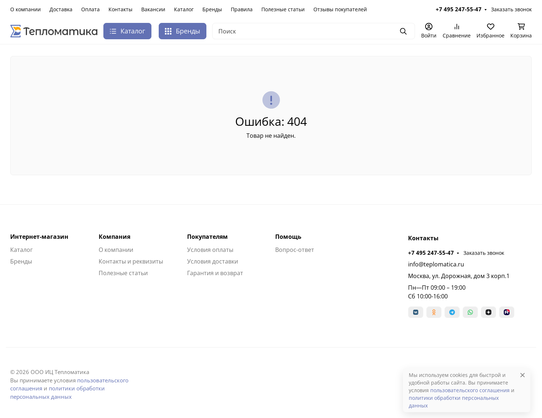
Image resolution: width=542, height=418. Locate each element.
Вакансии (153, 9)
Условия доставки (212, 261)
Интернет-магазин (39, 237)
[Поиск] (313, 31)
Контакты (120, 9)
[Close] (523, 375)
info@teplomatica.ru (436, 264)
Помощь (288, 237)
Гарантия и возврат (215, 273)
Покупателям (207, 237)
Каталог (184, 9)
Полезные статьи (283, 9)
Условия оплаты (210, 250)
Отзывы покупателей (340, 9)
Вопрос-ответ (294, 250)
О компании (25, 9)
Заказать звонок (511, 9)
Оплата (90, 9)
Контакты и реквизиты (131, 261)
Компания (114, 237)
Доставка (61, 9)
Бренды (212, 9)
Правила (242, 9)
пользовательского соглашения (470, 390)
